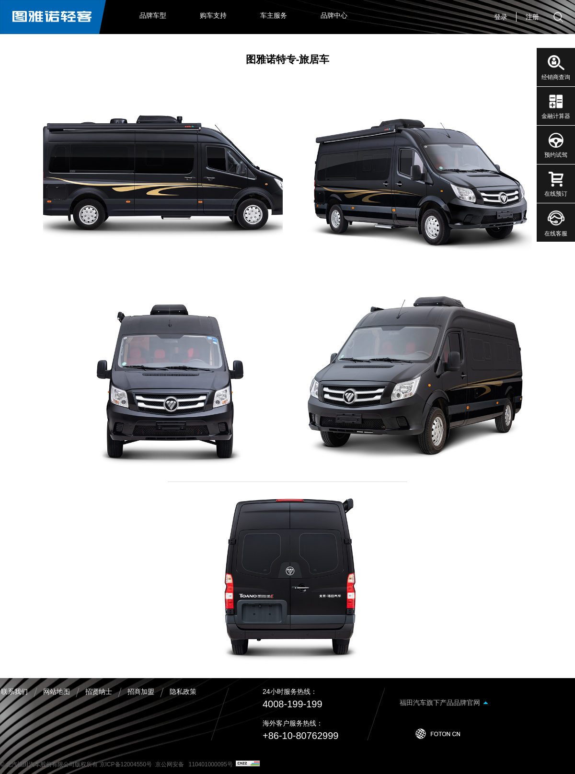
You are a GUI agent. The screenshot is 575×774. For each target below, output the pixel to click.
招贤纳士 (98, 691)
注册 (532, 17)
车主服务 (273, 15)
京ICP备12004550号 (126, 764)
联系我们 (14, 691)
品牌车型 (152, 15)
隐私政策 (183, 691)
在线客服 (555, 233)
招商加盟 (140, 691)
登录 (500, 17)
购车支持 (213, 15)
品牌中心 (334, 15)
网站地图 (56, 691)
